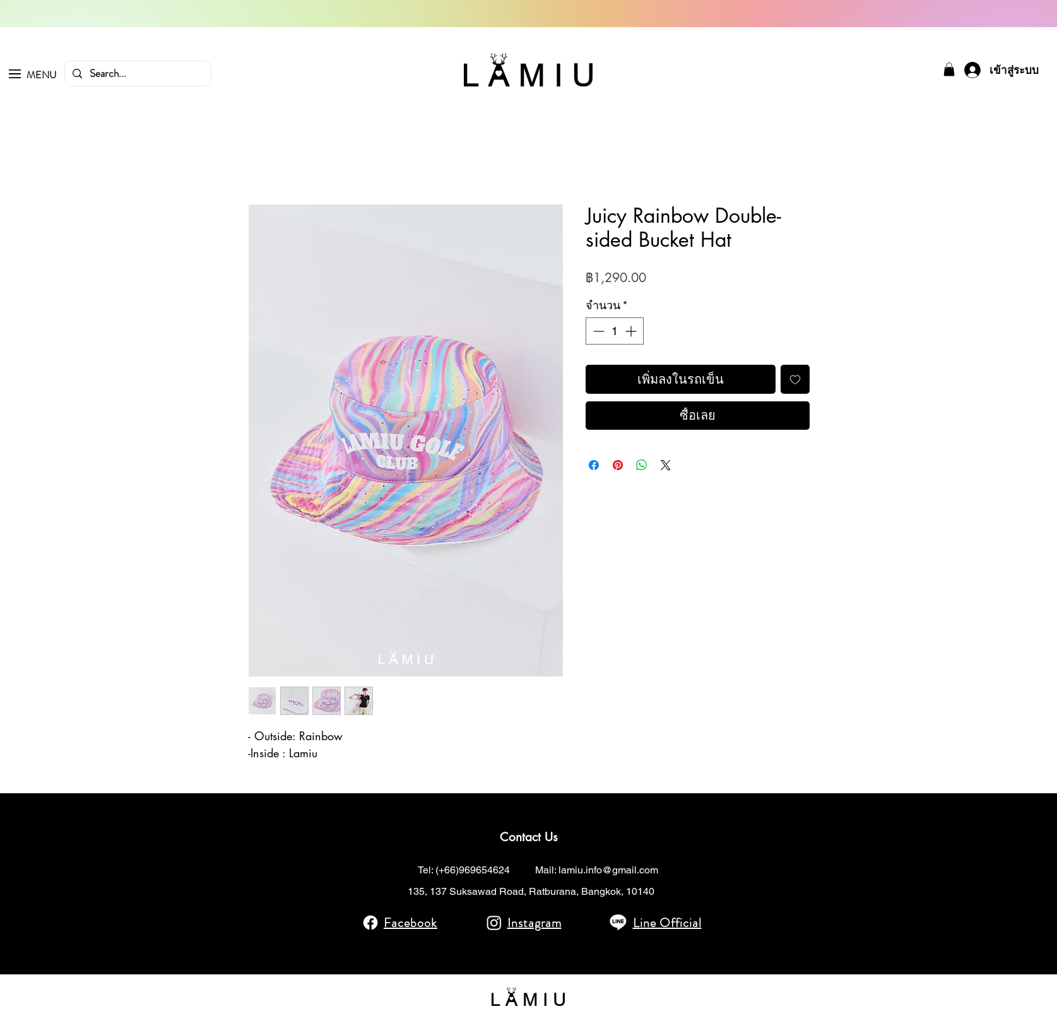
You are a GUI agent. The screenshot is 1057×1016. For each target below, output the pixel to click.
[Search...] (137, 73)
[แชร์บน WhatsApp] (641, 465)
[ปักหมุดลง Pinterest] (617, 465)
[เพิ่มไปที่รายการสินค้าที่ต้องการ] (795, 379)
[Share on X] (665, 465)
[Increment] (632, 331)
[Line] (618, 921)
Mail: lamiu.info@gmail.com (596, 870)
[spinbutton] (614, 331)
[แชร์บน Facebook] (593, 465)
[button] (15, 73)
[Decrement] (597, 331)
